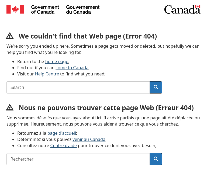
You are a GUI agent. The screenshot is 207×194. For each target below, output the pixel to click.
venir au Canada (89, 139)
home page (56, 61)
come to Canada (72, 68)
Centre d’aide (63, 145)
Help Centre (47, 74)
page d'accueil (61, 133)
